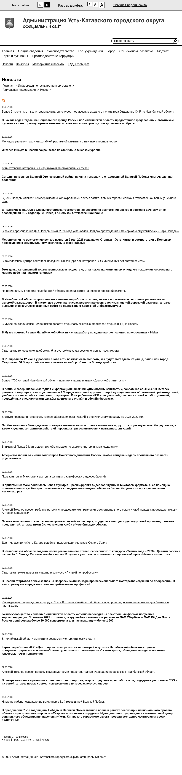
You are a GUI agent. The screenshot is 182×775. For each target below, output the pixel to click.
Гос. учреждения (90, 51)
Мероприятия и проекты (48, 64)
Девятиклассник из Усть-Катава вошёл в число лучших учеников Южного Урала (54, 542)
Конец (45, 739)
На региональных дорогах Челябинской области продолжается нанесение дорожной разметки (64, 290)
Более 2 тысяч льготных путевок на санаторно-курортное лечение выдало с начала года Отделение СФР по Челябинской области (88, 111)
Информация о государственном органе (44, 85)
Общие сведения (30, 51)
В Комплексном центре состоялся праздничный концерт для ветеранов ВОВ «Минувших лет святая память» (73, 260)
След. (36, 739)
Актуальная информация (19, 89)
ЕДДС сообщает (78, 64)
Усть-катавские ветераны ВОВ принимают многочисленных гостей (45, 168)
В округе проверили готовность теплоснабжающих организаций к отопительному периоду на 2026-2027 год (72, 416)
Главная (8, 51)
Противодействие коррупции (53, 56)
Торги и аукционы (15, 56)
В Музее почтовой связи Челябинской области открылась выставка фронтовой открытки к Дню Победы (70, 323)
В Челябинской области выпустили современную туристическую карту (48, 638)
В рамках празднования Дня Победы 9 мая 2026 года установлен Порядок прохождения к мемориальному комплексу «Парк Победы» (90, 231)
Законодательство (60, 51)
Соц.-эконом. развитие (136, 51)
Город (111, 51)
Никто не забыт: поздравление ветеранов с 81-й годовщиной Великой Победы (53, 701)
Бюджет (162, 51)
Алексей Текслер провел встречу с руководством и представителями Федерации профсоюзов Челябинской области (78, 671)
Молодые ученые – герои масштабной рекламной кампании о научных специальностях (59, 141)
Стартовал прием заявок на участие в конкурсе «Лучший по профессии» (50, 572)
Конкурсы (22, 64)
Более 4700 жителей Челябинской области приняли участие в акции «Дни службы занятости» (64, 380)
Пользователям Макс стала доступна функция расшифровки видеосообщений (54, 476)
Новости (7, 64)
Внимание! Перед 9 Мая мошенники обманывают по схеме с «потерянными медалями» (60, 446)
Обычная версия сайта (130, 5)
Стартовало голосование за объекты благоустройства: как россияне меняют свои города (60, 350)
